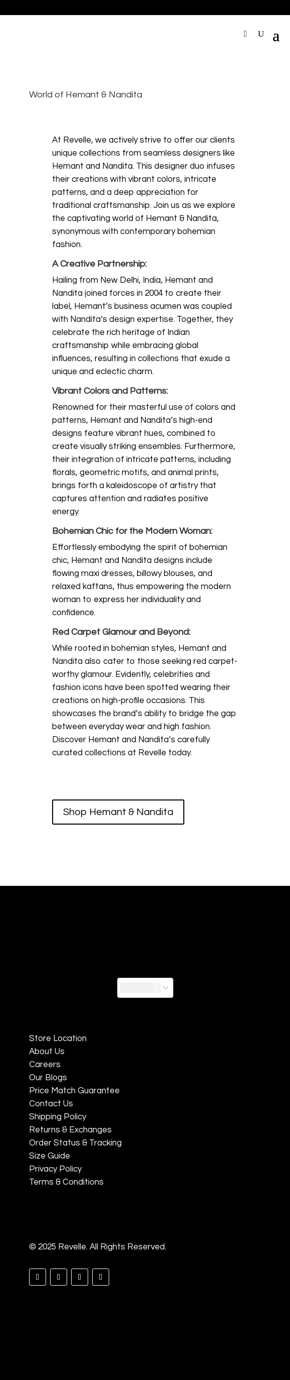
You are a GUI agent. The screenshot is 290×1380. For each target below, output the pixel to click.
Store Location (58, 1038)
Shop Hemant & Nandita (118, 812)
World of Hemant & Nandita (85, 94)
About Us (47, 1051)
